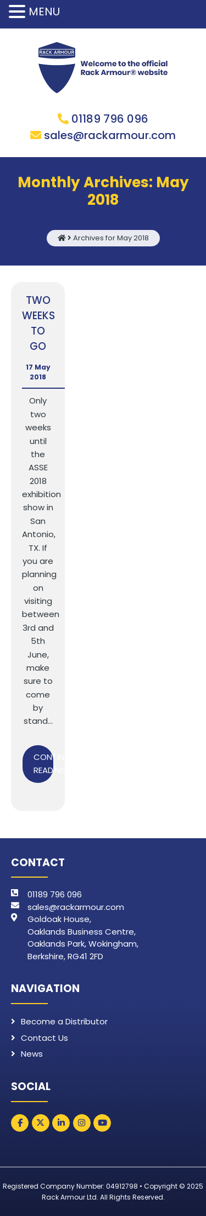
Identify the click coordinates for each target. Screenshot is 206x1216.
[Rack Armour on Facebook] (20, 1123)
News (32, 1053)
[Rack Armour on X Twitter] (40, 1123)
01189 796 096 (109, 118)
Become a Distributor (64, 1021)
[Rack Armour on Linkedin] (61, 1123)
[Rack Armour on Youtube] (102, 1123)
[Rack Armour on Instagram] (82, 1123)
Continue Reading (44, 763)
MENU (44, 11)
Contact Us (44, 1038)
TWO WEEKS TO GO (38, 323)
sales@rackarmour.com (110, 135)
